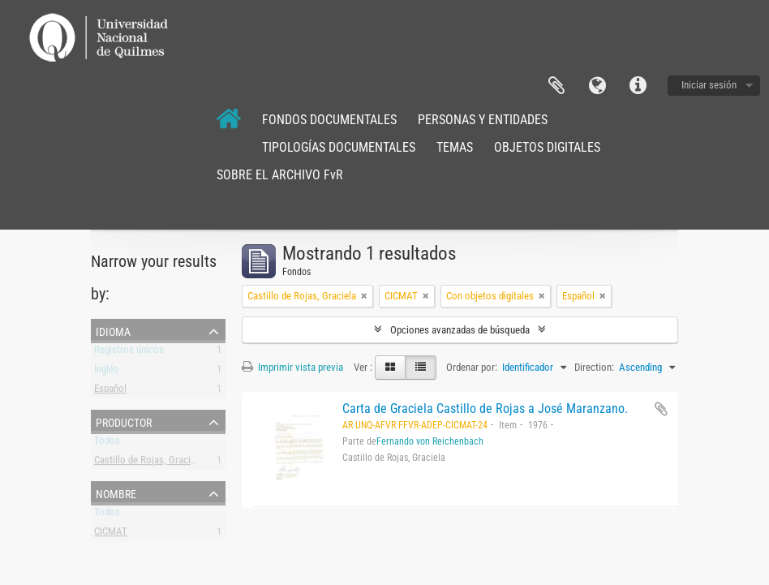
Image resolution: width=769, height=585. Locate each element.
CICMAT (110, 534)
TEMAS (454, 147)
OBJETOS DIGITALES (547, 147)
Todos (107, 443)
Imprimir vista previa (292, 367)
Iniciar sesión (709, 85)
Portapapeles (556, 86)
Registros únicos (129, 352)
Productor (124, 421)
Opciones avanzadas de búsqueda (460, 330)
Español (110, 391)
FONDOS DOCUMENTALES (329, 119)
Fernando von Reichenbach (429, 441)
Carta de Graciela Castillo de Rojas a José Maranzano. (485, 408)
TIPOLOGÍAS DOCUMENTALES (338, 147)
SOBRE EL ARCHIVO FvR (280, 175)
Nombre (116, 492)
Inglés (106, 372)
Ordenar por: (471, 367)
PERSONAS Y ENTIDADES (483, 119)
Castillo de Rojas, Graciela (148, 463)
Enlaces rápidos (637, 86)
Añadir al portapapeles (661, 409)
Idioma (597, 86)
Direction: (594, 367)
